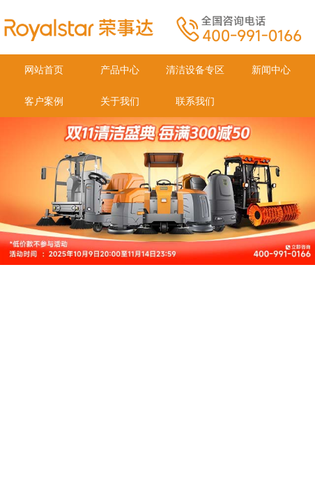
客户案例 (43, 101)
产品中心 (119, 70)
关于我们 (119, 101)
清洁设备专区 (195, 70)
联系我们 (195, 101)
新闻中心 (271, 70)
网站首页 (43, 70)
